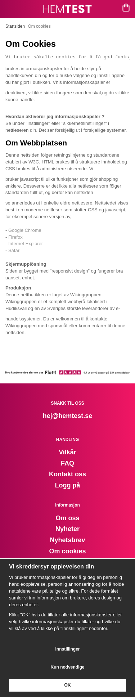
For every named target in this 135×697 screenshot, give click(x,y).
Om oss (67, 518)
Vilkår (67, 452)
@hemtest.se (72, 415)
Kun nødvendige (68, 667)
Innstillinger (67, 649)
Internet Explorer (25, 243)
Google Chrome (24, 230)
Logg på (67, 485)
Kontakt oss (67, 474)
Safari (14, 250)
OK (67, 685)
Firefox (15, 237)
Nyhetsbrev (67, 540)
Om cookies (67, 551)
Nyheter (67, 528)
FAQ (67, 463)
